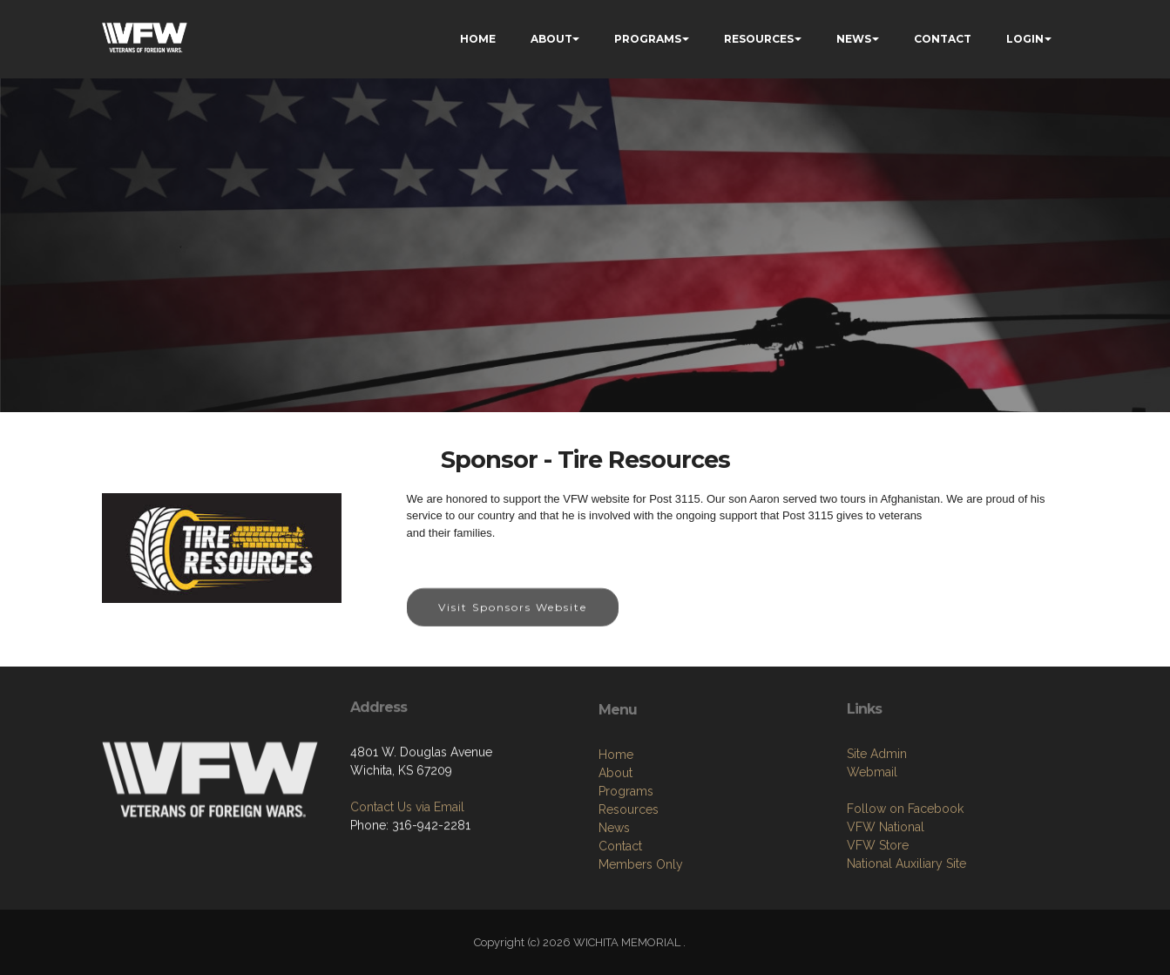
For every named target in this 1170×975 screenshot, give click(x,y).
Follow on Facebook (905, 873)
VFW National (885, 891)
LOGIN (1025, 38)
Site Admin (877, 818)
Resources (629, 881)
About (615, 844)
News (614, 899)
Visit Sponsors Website (512, 620)
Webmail (872, 836)
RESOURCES (759, 38)
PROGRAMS (647, 38)
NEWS (853, 38)
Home (616, 826)
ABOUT (551, 38)
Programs (626, 863)
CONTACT (942, 38)
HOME (478, 38)
